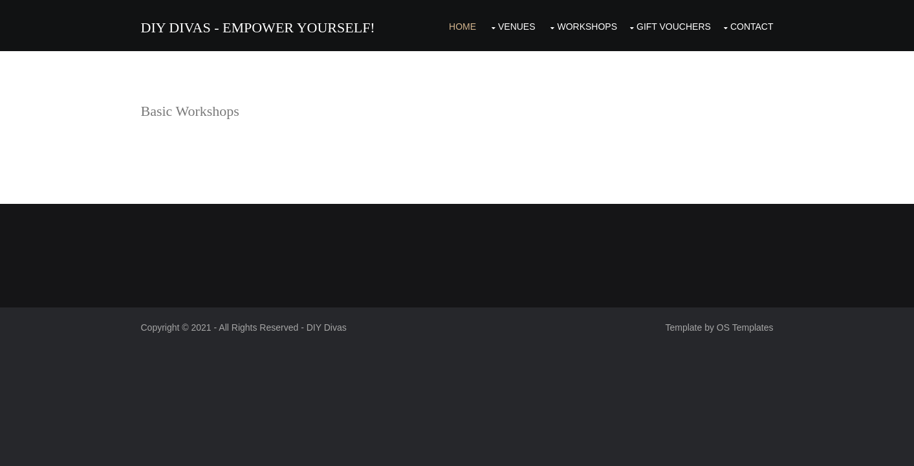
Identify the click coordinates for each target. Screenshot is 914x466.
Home (462, 26)
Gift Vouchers (674, 26)
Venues (517, 26)
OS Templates (745, 327)
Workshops (587, 26)
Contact (752, 26)
